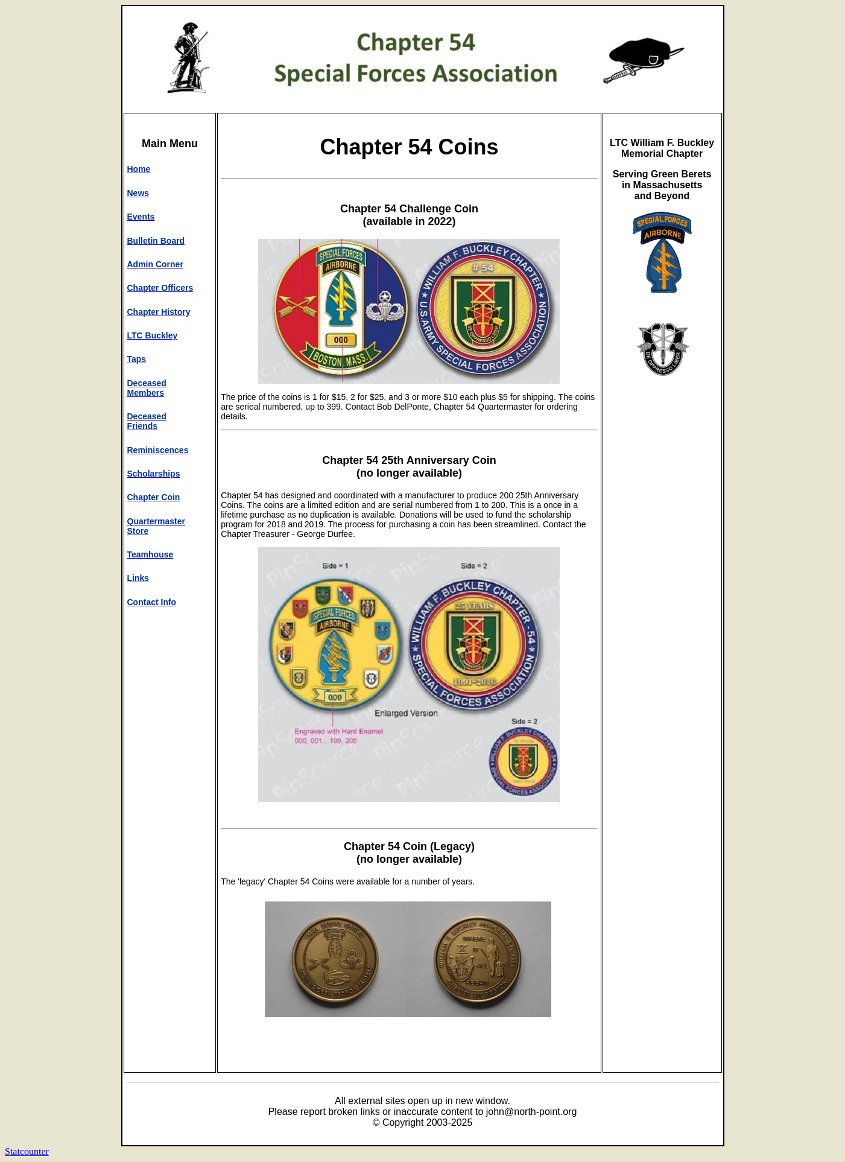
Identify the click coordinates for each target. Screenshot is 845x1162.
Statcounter (27, 1151)
